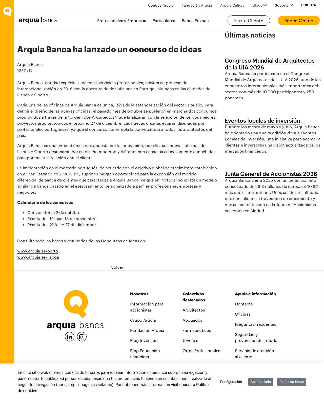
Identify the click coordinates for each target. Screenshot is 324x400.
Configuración (231, 382)
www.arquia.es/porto (37, 250)
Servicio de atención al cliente (254, 353)
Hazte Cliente (248, 20)
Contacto (244, 303)
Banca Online (298, 20)
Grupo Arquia (143, 320)
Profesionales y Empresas (121, 20)
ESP (304, 5)
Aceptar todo (261, 382)
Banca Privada (195, 20)
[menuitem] (161, 5)
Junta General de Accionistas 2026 (271, 173)
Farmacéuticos (197, 330)
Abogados (192, 320)
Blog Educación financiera (145, 353)
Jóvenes (190, 340)
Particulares (164, 20)
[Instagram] (82, 336)
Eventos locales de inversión (262, 120)
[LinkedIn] (70, 336)
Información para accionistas (147, 306)
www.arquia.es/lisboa (38, 256)
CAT (314, 5)
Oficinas (243, 314)
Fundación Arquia (147, 330)
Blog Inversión (144, 340)
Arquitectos (194, 309)
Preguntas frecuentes (255, 324)
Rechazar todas (291, 382)
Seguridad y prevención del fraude (256, 337)
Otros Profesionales (201, 350)
